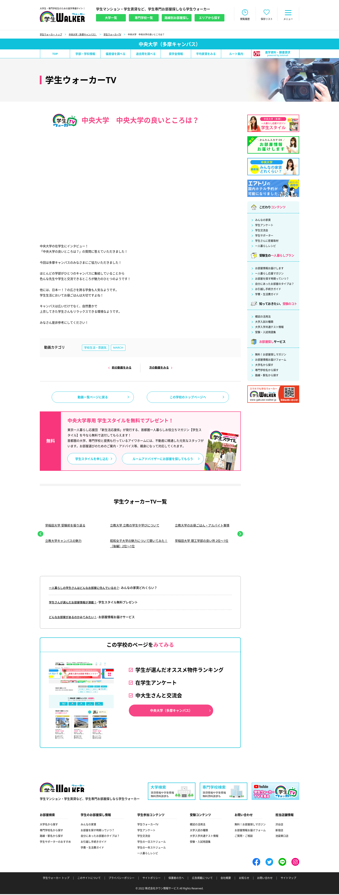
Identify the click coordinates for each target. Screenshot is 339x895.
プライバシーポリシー (121, 878)
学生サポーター (264, 236)
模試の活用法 (263, 317)
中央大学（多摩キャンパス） (83, 34)
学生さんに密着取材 (266, 241)
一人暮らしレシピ (265, 246)
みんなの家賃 (263, 220)
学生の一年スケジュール (151, 848)
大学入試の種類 (264, 322)
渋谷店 (279, 825)
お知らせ (244, 878)
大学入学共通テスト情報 (269, 327)
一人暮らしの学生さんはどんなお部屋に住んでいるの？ (87, 589)
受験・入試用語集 (265, 332)
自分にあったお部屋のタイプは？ (274, 284)
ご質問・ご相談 (244, 837)
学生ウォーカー (62, 788)
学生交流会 (261, 231)
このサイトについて (89, 878)
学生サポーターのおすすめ (55, 843)
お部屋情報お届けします (269, 269)
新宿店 (279, 831)
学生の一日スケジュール (151, 843)
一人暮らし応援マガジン (269, 274)
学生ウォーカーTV (112, 34)
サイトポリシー (151, 878)
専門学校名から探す (266, 370)
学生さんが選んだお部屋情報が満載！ (74, 603)
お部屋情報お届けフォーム (270, 360)
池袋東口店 (281, 837)
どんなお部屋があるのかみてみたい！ (74, 618)
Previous (40, 535)
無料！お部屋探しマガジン (270, 355)
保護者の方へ (176, 878)
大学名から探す (264, 365)
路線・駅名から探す (266, 376)
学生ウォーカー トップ (51, 34)
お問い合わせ (265, 878)
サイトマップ (288, 878)
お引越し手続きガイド (268, 289)
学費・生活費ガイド (266, 295)
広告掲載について (202, 878)
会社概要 (226, 878)
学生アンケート (264, 225)
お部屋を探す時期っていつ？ (272, 279)
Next (240, 535)
